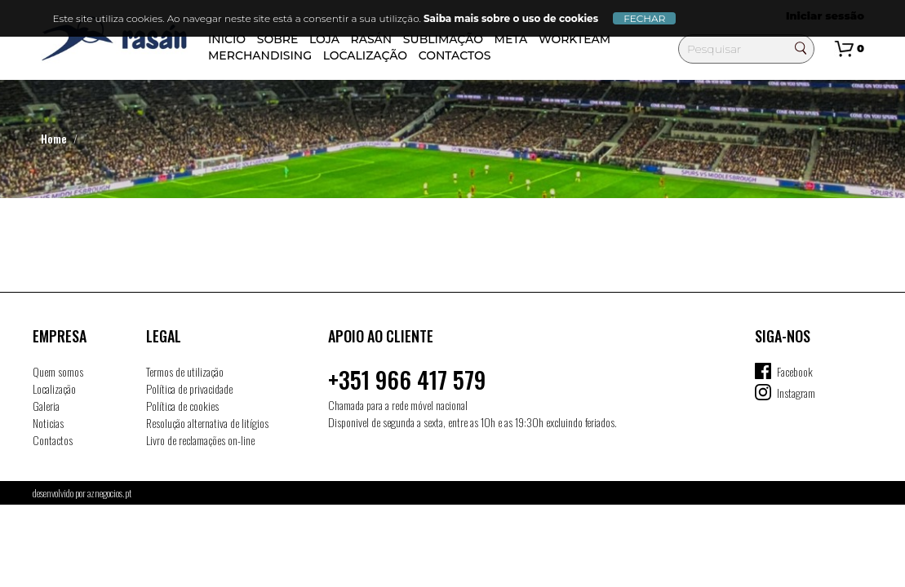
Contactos (455, 55)
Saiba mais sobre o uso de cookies (511, 18)
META (511, 39)
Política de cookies (182, 405)
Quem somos (58, 371)
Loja (324, 39)
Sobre (278, 39)
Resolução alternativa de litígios (207, 422)
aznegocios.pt (109, 493)
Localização (365, 55)
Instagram (796, 392)
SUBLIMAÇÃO (443, 39)
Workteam (574, 39)
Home (54, 138)
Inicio (227, 39)
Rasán (372, 39)
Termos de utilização (185, 371)
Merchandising (260, 55)
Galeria (46, 405)
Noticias (48, 422)
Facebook (795, 371)
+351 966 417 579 (407, 379)
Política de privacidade (189, 388)
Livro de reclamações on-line (200, 439)
